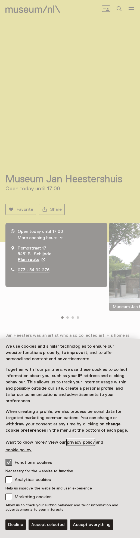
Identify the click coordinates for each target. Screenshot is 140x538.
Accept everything (92, 524)
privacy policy (81, 442)
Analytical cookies (33, 479)
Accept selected (48, 524)
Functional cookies (28, 462)
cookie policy (18, 449)
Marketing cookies (33, 496)
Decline (15, 524)
